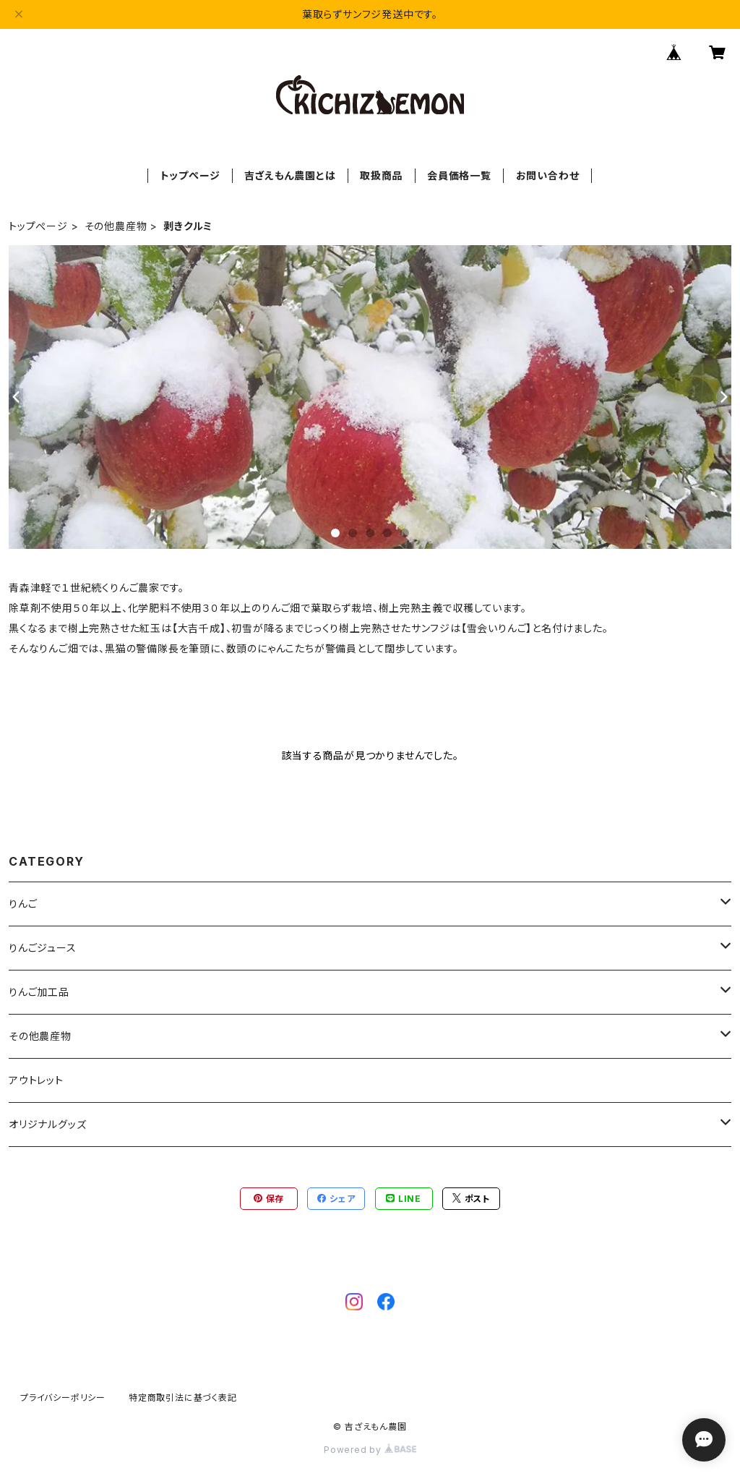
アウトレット (36, 1080)
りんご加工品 (39, 992)
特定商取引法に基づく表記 (183, 1397)
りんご (23, 903)
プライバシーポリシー (63, 1397)
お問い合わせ (548, 175)
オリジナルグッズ (47, 1124)
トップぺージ (190, 175)
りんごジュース (43, 948)
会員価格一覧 (459, 175)
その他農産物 (116, 226)
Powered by (370, 1449)
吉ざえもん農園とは (289, 175)
